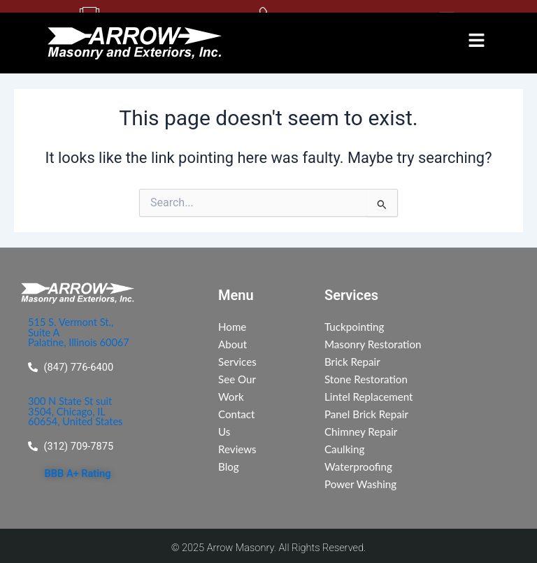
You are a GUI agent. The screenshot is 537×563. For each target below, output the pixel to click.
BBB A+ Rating (78, 475)
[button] (476, 43)
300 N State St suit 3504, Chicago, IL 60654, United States (75, 413)
